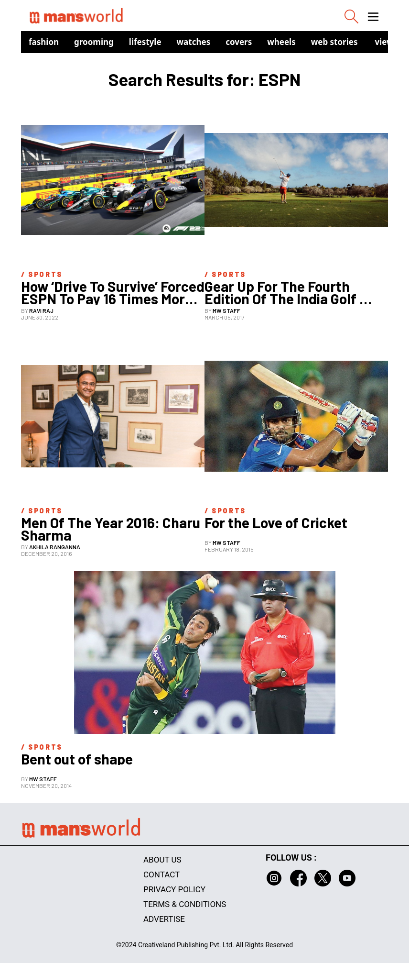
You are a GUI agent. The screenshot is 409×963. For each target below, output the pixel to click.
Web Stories (334, 41)
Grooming (94, 41)
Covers (239, 41)
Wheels (281, 41)
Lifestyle (145, 41)
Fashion (44, 41)
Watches (194, 41)
